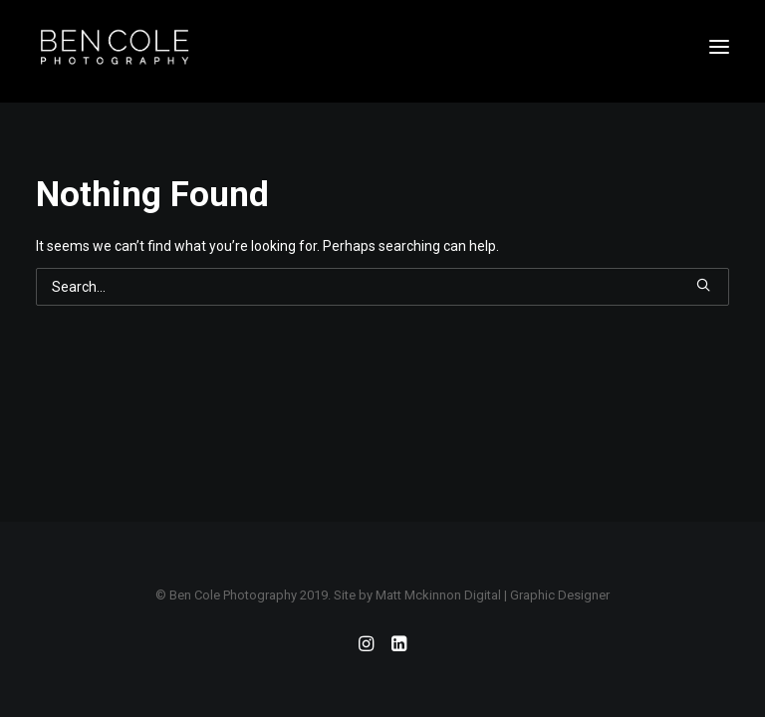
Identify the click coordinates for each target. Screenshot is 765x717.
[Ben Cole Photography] (114, 47)
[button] (719, 47)
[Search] (382, 287)
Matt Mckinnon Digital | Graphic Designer (493, 595)
